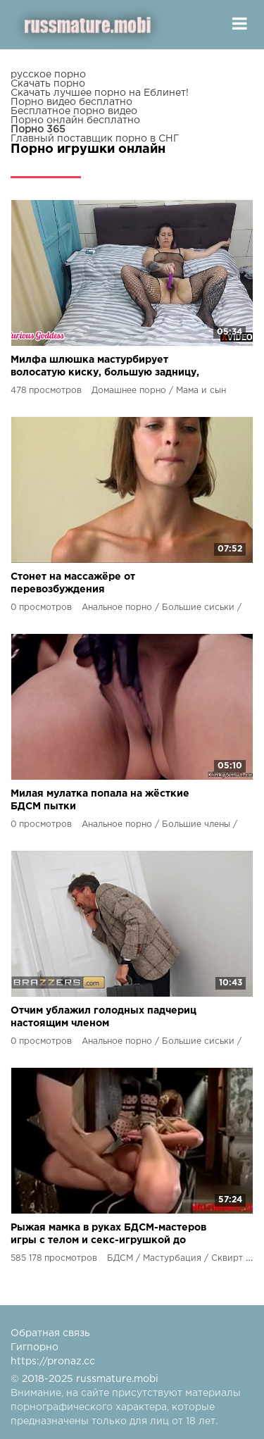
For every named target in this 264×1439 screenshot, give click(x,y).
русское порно (48, 74)
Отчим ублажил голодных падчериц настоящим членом (103, 1017)
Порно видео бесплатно (71, 102)
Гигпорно (34, 1347)
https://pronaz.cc (53, 1361)
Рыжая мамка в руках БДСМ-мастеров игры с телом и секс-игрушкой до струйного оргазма (108, 1235)
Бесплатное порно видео (74, 111)
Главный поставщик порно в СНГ (95, 139)
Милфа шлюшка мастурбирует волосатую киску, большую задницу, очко (105, 367)
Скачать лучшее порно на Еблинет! (100, 93)
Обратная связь (50, 1333)
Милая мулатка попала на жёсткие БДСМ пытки (100, 800)
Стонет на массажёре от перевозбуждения (73, 583)
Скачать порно (48, 84)
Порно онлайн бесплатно (75, 120)
